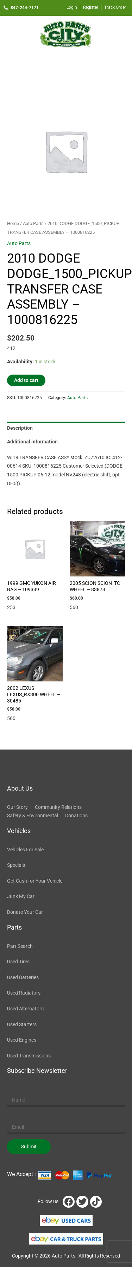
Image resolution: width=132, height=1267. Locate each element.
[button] (66, 62)
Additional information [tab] (32, 441)
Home (13, 223)
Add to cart (26, 380)
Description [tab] (20, 428)
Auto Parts (33, 223)
